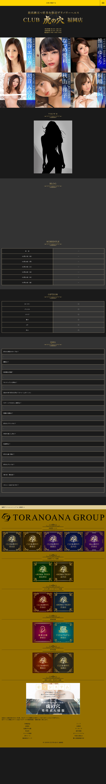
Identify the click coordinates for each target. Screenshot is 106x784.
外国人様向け (79, 735)
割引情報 (78, 731)
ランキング (78, 728)
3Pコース (27, 735)
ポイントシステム (78, 733)
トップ (79, 723)
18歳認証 (27, 723)
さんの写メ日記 (53, 211)
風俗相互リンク (27, 738)
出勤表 (27, 726)
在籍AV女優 (27, 728)
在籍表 (79, 726)
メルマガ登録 (27, 733)
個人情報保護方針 (78, 738)
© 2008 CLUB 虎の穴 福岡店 (53, 742)
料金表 (27, 731)
